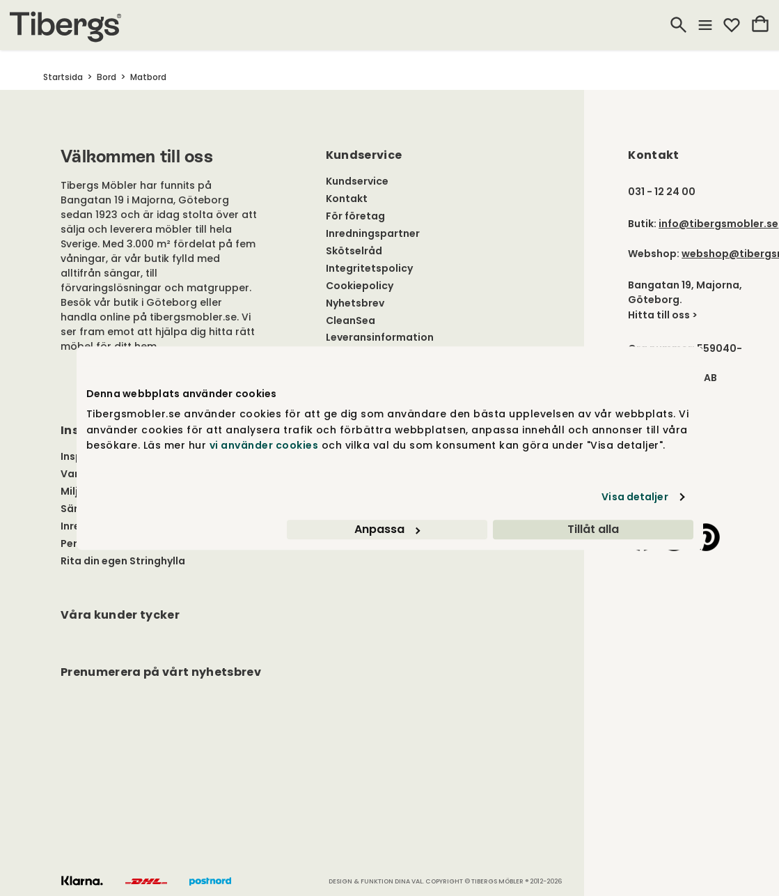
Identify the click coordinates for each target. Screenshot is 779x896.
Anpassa (387, 529)
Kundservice (357, 181)
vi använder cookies (264, 445)
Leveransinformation (380, 337)
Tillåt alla (593, 529)
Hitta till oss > (663, 315)
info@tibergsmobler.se (718, 224)
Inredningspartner (373, 233)
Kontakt (347, 199)
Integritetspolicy (369, 268)
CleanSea (350, 320)
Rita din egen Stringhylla (123, 561)
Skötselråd (354, 251)
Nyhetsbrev (355, 303)
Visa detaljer (634, 497)
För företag (355, 216)
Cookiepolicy (359, 286)
